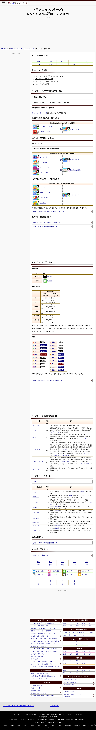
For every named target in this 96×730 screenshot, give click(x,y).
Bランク (47, 277)
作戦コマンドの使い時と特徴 (39, 673)
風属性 (82, 491)
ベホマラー (36, 522)
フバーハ (35, 502)
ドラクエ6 (38, 725)
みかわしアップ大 (84, 464)
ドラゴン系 (53, 571)
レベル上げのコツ (36, 659)
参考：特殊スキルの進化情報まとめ (45, 543)
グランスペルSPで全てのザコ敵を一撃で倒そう (45, 651)
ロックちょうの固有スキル (44, 84)
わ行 (86, 64)
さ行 (62, 61)
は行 (38, 64)
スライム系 (38, 571)
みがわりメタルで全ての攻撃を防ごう (42, 664)
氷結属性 (57, 525)
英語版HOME (54, 706)
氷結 (34, 357)
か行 (50, 61)
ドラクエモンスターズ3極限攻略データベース (18, 706)
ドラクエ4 (24, 725)
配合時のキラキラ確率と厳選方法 (41, 631)
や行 (62, 64)
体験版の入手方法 (69, 691)
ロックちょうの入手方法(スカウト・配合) (49, 76)
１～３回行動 (36, 449)
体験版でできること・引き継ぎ (73, 694)
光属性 (71, 495)
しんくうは (36, 492)
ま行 (50, 64)
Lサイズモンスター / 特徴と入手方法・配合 (44, 638)
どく (52, 367)
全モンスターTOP (16, 48)
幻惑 (52, 345)
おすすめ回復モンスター (38, 654)
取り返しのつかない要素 (38, 693)
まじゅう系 (83, 571)
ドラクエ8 (52, 725)
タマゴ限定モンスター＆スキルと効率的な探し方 (45, 641)
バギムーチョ (36, 530)
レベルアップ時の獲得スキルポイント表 (43, 643)
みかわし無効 (65, 461)
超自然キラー (36, 469)
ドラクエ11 (74, 725)
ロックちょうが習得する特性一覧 (46, 81)
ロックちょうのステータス (44, 79)
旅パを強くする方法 (37, 656)
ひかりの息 (36, 507)
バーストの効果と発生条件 (39, 678)
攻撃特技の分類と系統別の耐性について (43, 676)
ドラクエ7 (45, 725)
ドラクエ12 (82, 725)
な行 (86, 61)
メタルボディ (65, 449)
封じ (52, 348)
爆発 (34, 354)
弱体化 (53, 342)
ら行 (74, 64)
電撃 (34, 360)
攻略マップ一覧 (35, 688)
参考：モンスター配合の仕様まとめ (45, 226)
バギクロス (36, 513)
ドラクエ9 (59, 725)
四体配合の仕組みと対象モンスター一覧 (43, 628)
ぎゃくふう (36, 518)
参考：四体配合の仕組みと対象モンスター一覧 (49, 211)
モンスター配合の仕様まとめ (39, 625)
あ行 (38, 61)
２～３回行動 (65, 455)
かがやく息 (36, 526)
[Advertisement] (48, 32)
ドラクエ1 (3, 725)
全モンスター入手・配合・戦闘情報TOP (46, 222)
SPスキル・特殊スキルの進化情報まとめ (43, 633)
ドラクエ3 (17, 725)
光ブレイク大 (55, 432)
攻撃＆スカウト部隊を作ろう (39, 646)
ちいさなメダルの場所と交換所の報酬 (42, 695)
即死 (52, 370)
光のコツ (35, 430)
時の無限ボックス (69, 684)
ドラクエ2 (10, 725)
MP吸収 (53, 351)
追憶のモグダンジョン (70, 679)
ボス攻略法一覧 (35, 690)
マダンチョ (36, 497)
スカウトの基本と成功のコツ (39, 636)
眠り (52, 357)
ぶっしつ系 (43, 113)
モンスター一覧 (29, 48)
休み (52, 363)
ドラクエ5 (31, 725)
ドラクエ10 (66, 725)
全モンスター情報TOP (40, 555)
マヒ (52, 360)
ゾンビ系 (67, 574)
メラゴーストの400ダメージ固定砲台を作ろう (44, 649)
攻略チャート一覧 (36, 685)
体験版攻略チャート (70, 696)
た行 (74, 61)
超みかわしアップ (38, 462)
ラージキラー (36, 425)
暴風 (34, 482)
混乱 (52, 354)
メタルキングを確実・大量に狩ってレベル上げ (45, 666)
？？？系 (82, 574)
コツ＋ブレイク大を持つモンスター (41, 661)
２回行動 (56, 455)
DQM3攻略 (5, 48)
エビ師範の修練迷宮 (70, 682)
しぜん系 (35, 113)
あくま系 (52, 574)
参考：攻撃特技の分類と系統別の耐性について (49, 380)
